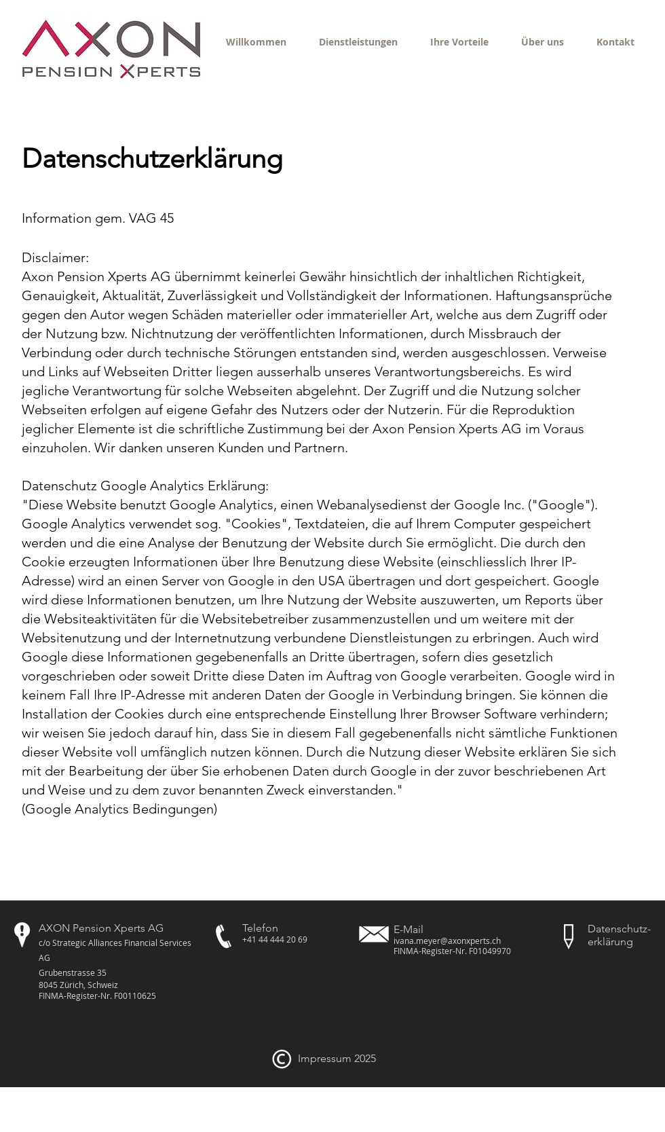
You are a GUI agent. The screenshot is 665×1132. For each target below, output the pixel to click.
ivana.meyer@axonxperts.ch (447, 940)
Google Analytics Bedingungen (119, 809)
